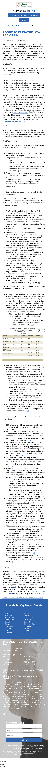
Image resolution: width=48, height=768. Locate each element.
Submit (24, 740)
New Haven (9, 617)
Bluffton (8, 628)
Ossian (26, 615)
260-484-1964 (29, 11)
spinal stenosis (19, 121)
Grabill (7, 622)
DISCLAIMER (10, 751)
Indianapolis (29, 617)
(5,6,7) (31, 325)
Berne (26, 628)
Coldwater (9, 626)
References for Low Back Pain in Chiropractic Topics (22, 598)
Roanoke (8, 615)
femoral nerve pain (20, 113)
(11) (31, 440)
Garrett (27, 622)
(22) (17, 561)
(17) (41, 529)
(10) (27, 411)
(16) (7, 525)
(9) (17, 429)
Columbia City (29, 624)
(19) (14, 542)
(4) (42, 237)
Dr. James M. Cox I (28, 753)
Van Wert (27, 613)
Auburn (27, 630)
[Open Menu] (45, 5)
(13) (11, 466)
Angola (7, 613)
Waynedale (9, 633)
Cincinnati (28, 626)
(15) (32, 503)
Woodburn (28, 633)
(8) (35, 402)
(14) (42, 496)
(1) (41, 217)
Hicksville (27, 620)
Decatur (8, 624)
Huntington (9, 620)
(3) (11, 230)
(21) (15, 587)
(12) (21, 455)
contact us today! (14, 708)
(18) (37, 533)
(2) (14, 226)
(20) (33, 553)
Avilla (7, 630)
